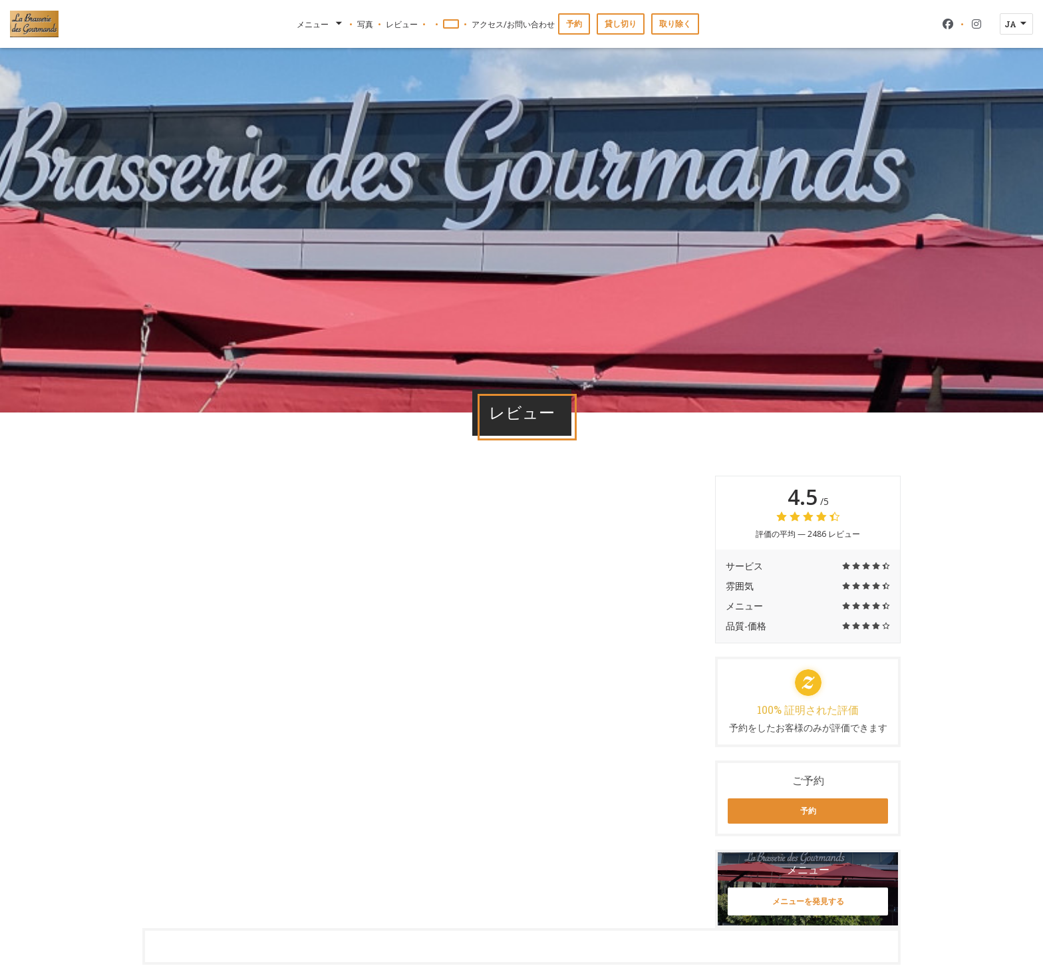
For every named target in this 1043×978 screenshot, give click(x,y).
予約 (574, 23)
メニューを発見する (808, 901)
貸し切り (621, 23)
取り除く (675, 23)
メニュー (321, 24)
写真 (365, 24)
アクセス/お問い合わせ (513, 24)
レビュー (402, 24)
